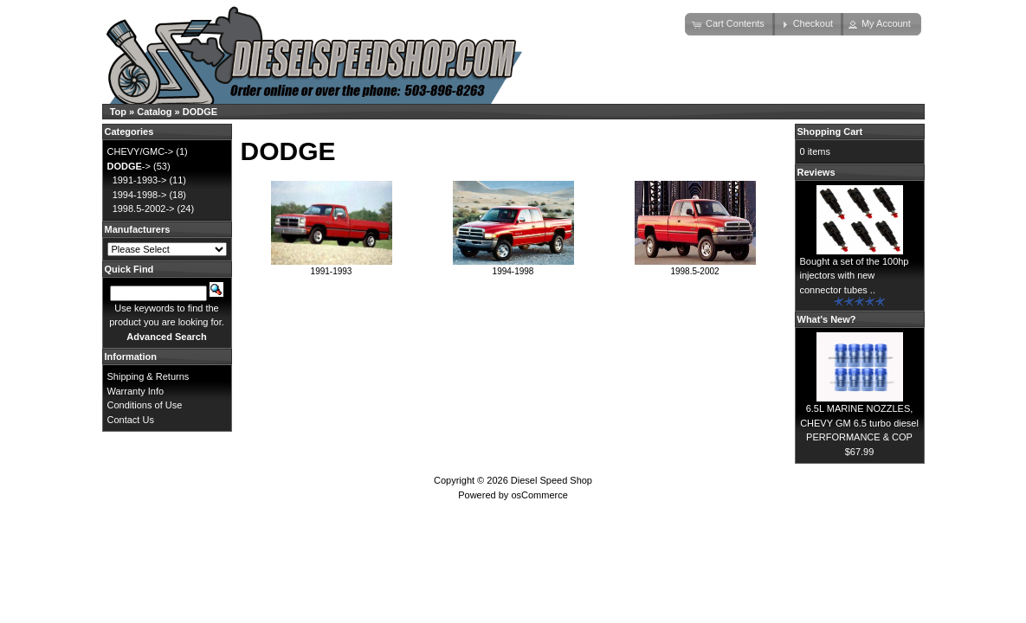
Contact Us (130, 419)
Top (118, 111)
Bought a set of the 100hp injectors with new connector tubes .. (854, 275)
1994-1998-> (140, 194)
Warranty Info (136, 391)
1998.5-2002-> (144, 208)
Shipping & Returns (148, 376)
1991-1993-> (140, 180)
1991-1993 (331, 266)
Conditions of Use (145, 405)
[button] (730, 24)
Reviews (816, 172)
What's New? (826, 319)
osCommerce (539, 495)
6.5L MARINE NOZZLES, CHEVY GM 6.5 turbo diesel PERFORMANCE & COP (859, 422)
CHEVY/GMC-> (140, 151)
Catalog (154, 111)
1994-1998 (513, 266)
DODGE (200, 111)
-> (129, 166)
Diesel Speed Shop (551, 480)
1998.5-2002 (695, 266)
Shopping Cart (830, 131)
